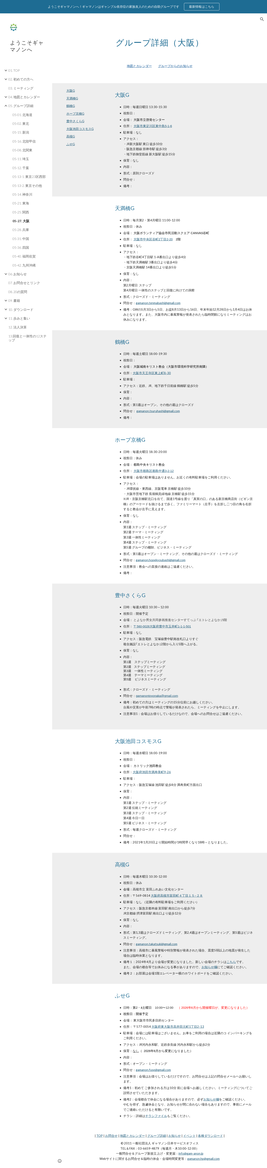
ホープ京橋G (75, 113)
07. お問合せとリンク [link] (24, 283)
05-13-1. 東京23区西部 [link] (29, 177)
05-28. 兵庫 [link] (21, 230)
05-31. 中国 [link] (21, 239)
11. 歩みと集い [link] (19, 318)
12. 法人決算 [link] (17, 327)
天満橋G (72, 98)
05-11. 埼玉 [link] (21, 159)
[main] (160, 41)
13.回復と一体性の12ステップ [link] (27, 338)
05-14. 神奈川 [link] (22, 194)
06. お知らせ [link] (17, 274)
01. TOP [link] (14, 70)
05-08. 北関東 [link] (22, 150)
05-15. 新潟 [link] (21, 132)
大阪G (70, 90)
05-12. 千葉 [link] (21, 168)
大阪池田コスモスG (80, 129)
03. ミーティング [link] (20, 88)
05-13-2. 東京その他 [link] (27, 185)
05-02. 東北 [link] (21, 123)
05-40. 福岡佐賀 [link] (24, 256)
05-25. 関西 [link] (21, 212)
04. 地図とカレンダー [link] (24, 97)
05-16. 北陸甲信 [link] (24, 141)
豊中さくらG (75, 121)
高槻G (70, 136)
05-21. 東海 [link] (21, 203)
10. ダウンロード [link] (20, 309)
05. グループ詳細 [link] (20, 106)
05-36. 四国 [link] (21, 247)
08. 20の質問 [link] (17, 292)
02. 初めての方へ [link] (20, 79)
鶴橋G (70, 106)
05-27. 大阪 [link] (21, 221)
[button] (262, 19)
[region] (133, 6)
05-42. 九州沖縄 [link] (24, 265)
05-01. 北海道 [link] (22, 115)
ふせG (70, 144)
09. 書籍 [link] (14, 300)
